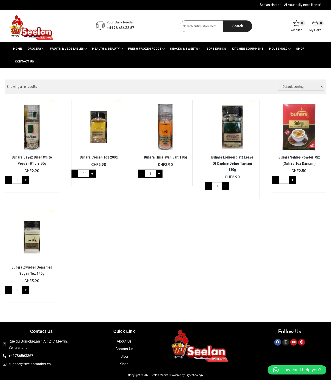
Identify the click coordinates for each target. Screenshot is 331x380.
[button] (297, 369)
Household (278, 48)
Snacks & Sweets (184, 48)
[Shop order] (301, 87)
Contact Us (24, 61)
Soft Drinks (216, 48)
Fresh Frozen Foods (145, 48)
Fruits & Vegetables (67, 48)
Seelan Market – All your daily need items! (290, 5)
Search (237, 26)
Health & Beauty (106, 48)
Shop (300, 48)
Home (17, 48)
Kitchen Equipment (247, 48)
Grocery (35, 48)
